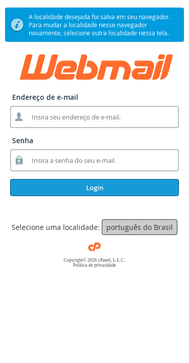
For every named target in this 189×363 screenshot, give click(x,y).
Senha (22, 140)
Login (94, 187)
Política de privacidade (94, 265)
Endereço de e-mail (45, 97)
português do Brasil (139, 227)
